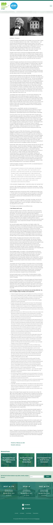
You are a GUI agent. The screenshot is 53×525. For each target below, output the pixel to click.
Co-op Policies (28, 513)
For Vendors (22, 513)
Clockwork (37, 518)
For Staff (16, 513)
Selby (26, 486)
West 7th (9, 486)
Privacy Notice (35, 513)
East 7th (44, 486)
